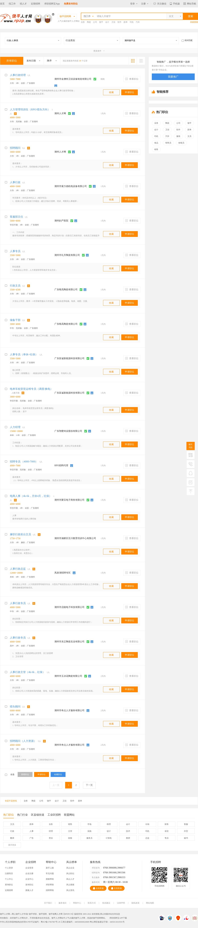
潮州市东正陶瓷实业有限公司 (69, 641)
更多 (12, 845)
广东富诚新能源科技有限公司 (69, 358)
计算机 (109, 838)
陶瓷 (89, 22)
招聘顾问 (15, 147)
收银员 (181, 143)
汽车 (138, 22)
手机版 (175, 3)
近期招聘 (35, 3)
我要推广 (173, 76)
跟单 (126, 22)
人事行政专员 (18, 603)
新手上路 (50, 868)
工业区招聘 (54, 814)
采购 (89, 831)
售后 (167, 838)
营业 (51, 838)
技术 (128, 831)
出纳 (147, 824)
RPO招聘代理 (61, 465)
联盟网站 (69, 814)
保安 (167, 831)
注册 (144, 3)
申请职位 (129, 92)
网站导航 (189, 3)
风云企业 (70, 868)
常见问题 (50, 873)
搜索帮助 (50, 879)
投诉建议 (106, 903)
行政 (12, 831)
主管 (70, 831)
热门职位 (8, 815)
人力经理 (15, 427)
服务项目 (62, 903)
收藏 (111, 92)
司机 (132, 22)
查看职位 (132, 79)
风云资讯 (70, 890)
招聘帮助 (50, 890)
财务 (167, 824)
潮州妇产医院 (61, 220)
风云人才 (70, 879)
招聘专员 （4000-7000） (24, 461)
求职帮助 (50, 885)
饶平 (101, 22)
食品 (156, 143)
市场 (89, 824)
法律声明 (121, 903)
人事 (31, 831)
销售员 (168, 143)
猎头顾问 (15, 706)
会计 (107, 22)
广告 (31, 838)
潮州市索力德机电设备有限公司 (70, 186)
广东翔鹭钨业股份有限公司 (68, 431)
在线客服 (98, 888)
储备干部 (15, 320)
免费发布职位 (71, 3)
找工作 (12, 3)
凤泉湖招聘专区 (62, 572)
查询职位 (9, 885)
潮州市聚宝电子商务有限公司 (69, 500)
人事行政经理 (18, 75)
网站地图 (150, 903)
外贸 (186, 831)
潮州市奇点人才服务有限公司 (69, 710)
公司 (95, 22)
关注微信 (159, 3)
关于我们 (48, 903)
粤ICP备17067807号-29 (50, 922)
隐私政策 (135, 903)
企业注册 (29, 873)
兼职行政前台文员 (20, 534)
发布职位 (29, 885)
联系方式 (92, 903)
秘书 (186, 838)
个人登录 (9, 868)
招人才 (23, 3)
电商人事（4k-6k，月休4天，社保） (31, 496)
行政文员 (15, 285)
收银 (70, 838)
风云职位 (70, 873)
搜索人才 (29, 890)
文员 (189, 136)
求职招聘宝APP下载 (118, 918)
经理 (51, 831)
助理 (109, 824)
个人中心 (9, 879)
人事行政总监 (18, 568)
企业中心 (29, 879)
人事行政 (15, 182)
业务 (83, 22)
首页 (2, 3)
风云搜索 (70, 885)
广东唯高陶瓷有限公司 (66, 289)
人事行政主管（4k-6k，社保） (27, 672)
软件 (119, 22)
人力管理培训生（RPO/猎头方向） (30, 109)
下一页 (89, 785)
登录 (133, 3)
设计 (109, 831)
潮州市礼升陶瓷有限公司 (67, 255)
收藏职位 (58, 774)
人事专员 (15, 251)
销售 (156, 149)
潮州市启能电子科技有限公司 (69, 607)
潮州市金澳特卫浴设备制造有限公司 (72, 79)
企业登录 (29, 868)
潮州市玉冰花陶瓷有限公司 (68, 676)
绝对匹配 (187, 40)
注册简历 (9, 873)
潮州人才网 (60, 113)
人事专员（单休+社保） (24, 354)
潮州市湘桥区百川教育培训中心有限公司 (75, 538)
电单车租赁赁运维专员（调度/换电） (31, 388)
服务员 (89, 838)
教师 (128, 838)
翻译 (12, 838)
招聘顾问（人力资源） (23, 741)
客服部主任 (16, 216)
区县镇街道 (37, 814)
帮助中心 (77, 903)
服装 (178, 136)
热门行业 (22, 814)
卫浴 (113, 22)
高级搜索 (194, 22)
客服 (186, 824)
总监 (147, 838)
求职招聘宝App (52, 3)
